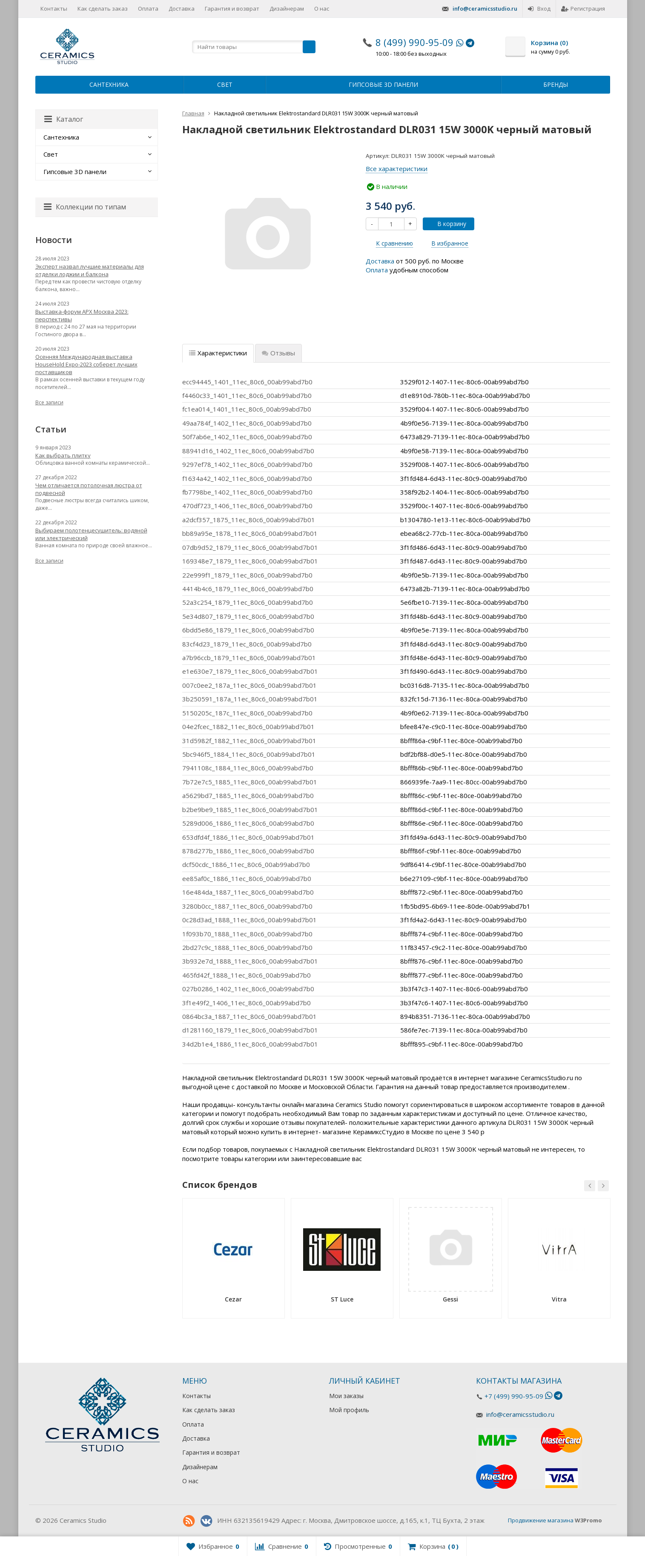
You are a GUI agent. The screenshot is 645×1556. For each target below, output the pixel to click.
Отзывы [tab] (278, 353)
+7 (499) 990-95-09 (513, 1396)
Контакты (53, 8)
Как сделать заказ (102, 8)
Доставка (182, 8)
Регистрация (583, 8)
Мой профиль (349, 1410)
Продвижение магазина (540, 1520)
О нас (321, 8)
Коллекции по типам (85, 207)
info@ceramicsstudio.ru (485, 8)
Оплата (148, 8)
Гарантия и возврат (232, 8)
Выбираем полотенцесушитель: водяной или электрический (91, 534)
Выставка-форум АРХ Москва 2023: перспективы (82, 315)
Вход (539, 8)
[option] (233, 1261)
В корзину (447, 224)
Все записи (49, 402)
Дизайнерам (286, 8)
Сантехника (109, 84)
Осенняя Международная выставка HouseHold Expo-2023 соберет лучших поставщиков (86, 364)
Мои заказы (346, 1396)
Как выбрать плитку (63, 455)
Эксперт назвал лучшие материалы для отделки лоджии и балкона (89, 270)
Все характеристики (396, 168)
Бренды (555, 84)
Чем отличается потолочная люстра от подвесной (88, 489)
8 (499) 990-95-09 (414, 42)
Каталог (63, 119)
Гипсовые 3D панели (383, 84)
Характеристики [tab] (218, 353)
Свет (224, 84)
